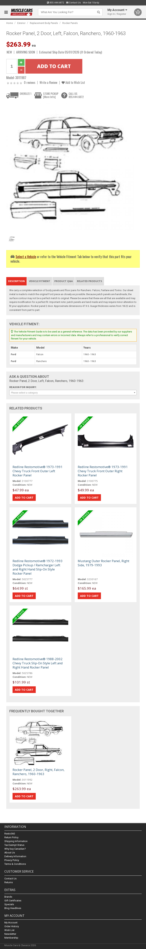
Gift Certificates (12, 900)
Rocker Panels (70, 23)
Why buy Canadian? (15, 849)
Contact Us (73, 2)
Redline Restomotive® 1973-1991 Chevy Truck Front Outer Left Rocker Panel (38, 471)
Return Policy (11, 837)
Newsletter (10, 934)
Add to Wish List (73, 82)
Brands (8, 896)
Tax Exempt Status (14, 845)
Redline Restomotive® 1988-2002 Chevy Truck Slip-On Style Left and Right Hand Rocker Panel (38, 663)
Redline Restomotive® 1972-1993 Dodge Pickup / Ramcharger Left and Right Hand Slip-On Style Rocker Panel (38, 567)
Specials (9, 904)
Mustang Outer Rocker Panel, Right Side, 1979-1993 (103, 563)
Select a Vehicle (26, 256)
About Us (9, 852)
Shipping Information (16, 841)
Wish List (9, 930)
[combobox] (73, 392)
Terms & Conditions (15, 864)
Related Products (89, 281)
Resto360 (9, 833)
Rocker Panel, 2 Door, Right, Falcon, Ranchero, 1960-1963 (38, 772)
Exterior (21, 23)
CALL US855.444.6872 (76, 95)
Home (9, 23)
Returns (8, 882)
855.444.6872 (55, 2)
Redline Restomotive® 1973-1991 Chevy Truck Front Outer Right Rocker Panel (103, 471)
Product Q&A (63, 281)
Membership (11, 937)
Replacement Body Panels (44, 23)
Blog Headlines (12, 908)
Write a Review (48, 82)
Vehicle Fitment (39, 281)
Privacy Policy (11, 860)
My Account (10, 922)
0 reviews (29, 82)
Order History (11, 926)
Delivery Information (15, 856)
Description (16, 281)
